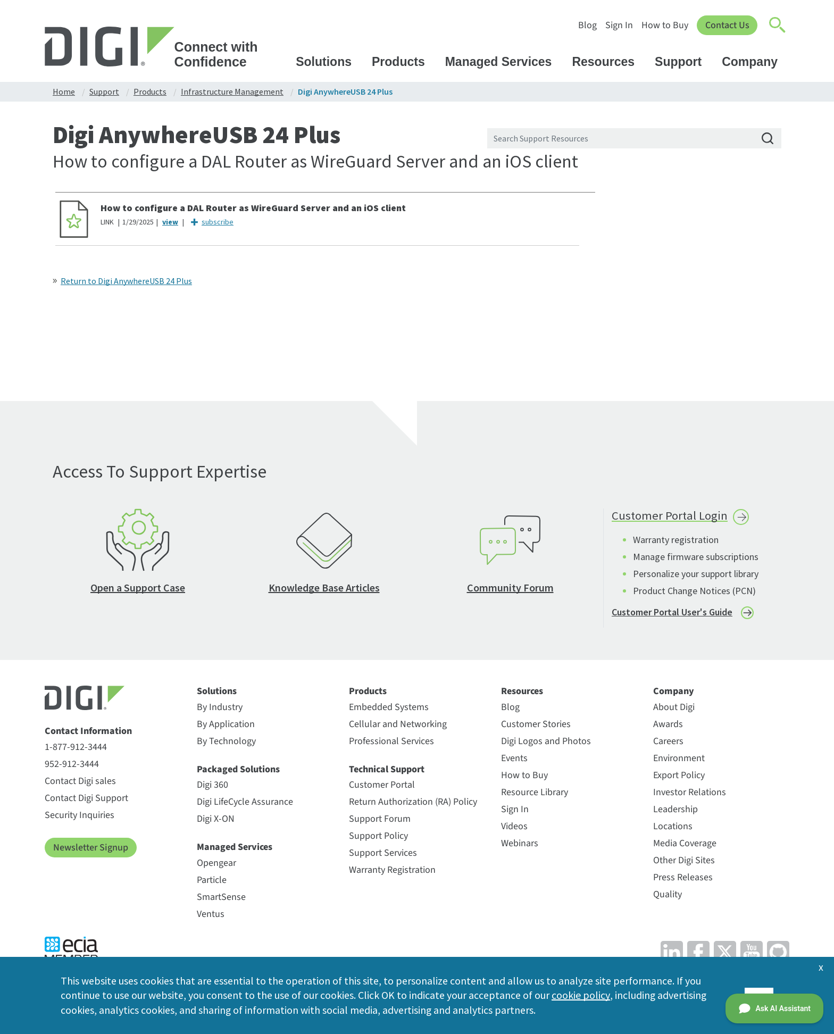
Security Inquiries (79, 817)
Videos (514, 828)
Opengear (216, 865)
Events (514, 760)
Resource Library (534, 794)
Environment (679, 760)
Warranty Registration (392, 872)
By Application (226, 726)
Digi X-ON (216, 821)
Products (403, 62)
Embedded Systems (389, 709)
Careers (668, 743)
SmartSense (221, 899)
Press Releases (683, 879)
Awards (668, 726)
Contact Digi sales (80, 783)
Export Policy (679, 777)
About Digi (674, 709)
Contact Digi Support (86, 800)
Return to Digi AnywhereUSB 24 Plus (126, 281)
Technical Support (386, 772)
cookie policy (581, 995)
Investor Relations (689, 794)
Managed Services (503, 62)
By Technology (226, 743)
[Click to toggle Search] (777, 25)
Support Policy (378, 838)
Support (683, 62)
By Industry (220, 709)
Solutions (329, 62)
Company (755, 62)
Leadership (675, 811)
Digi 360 (212, 787)
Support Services (383, 855)
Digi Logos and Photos (546, 743)
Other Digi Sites (684, 862)
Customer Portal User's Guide (672, 613)
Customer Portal (382, 787)
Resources (608, 62)
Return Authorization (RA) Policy (413, 804)
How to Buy (664, 25)
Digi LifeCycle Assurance (245, 804)
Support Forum (380, 821)
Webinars (519, 845)
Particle (212, 882)
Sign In (618, 25)
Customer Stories (536, 726)
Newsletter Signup (90, 849)
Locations (673, 828)
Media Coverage (684, 845)
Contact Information (88, 733)
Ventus (210, 916)
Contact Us (727, 25)
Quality (667, 896)
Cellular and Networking (398, 726)
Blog (587, 25)
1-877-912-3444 (76, 749)
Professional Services (391, 743)
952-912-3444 (72, 766)
